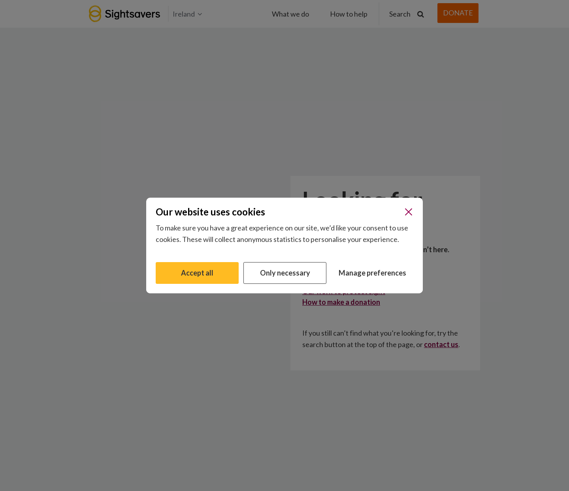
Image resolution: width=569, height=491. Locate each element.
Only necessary (285, 272)
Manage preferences (372, 272)
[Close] (408, 212)
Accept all (197, 272)
